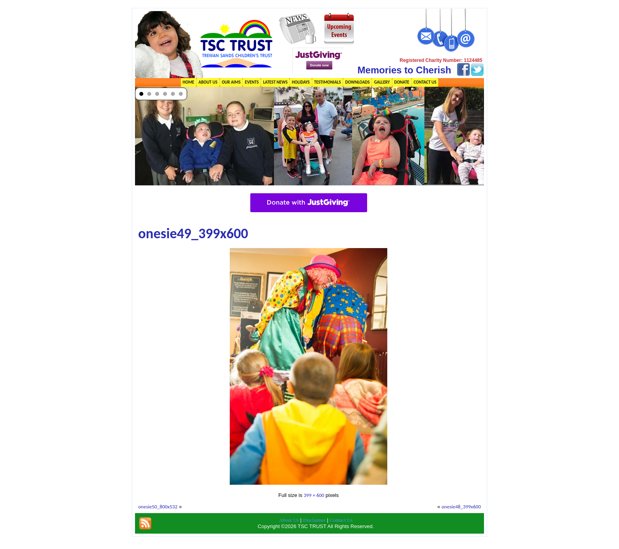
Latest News (275, 82)
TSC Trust (320, 543)
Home (188, 82)
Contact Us (425, 82)
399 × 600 (314, 495)
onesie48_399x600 (461, 507)
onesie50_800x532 (158, 507)
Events (252, 82)
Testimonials (327, 82)
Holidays (301, 82)
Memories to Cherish (404, 70)
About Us (208, 82)
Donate (401, 82)
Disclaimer (314, 520)
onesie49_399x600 (193, 233)
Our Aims (231, 82)
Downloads (357, 82)
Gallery (382, 82)
